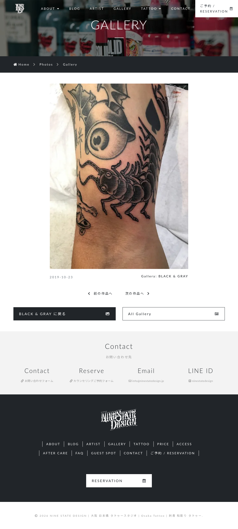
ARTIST (97, 8)
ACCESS (184, 444)
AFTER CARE (55, 453)
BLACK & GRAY (173, 276)
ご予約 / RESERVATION (216, 8)
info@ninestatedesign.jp (146, 381)
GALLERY (123, 8)
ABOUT (50, 8)
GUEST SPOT (103, 453)
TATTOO (151, 8)
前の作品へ (100, 293)
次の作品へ (137, 293)
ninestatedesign (201, 381)
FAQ (79, 453)
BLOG (74, 8)
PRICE (163, 444)
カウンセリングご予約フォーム (92, 381)
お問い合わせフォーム (37, 381)
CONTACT (180, 8)
